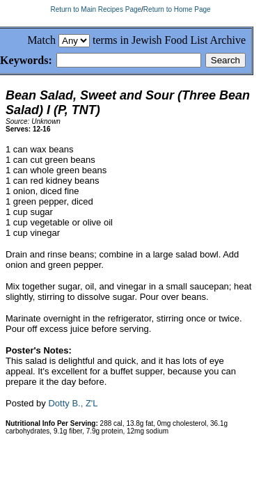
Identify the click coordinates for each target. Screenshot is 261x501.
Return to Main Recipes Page (95, 9)
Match (41, 40)
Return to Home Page (177, 9)
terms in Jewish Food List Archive (169, 40)
